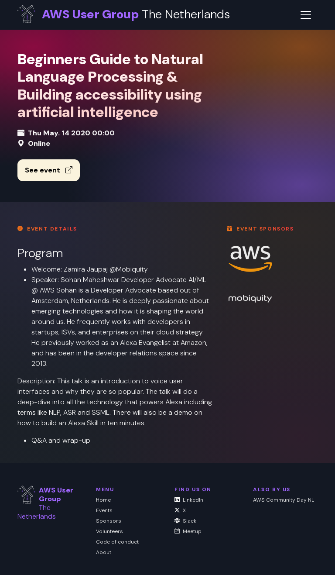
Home (103, 499)
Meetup (188, 531)
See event (48, 170)
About (103, 552)
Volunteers (109, 531)
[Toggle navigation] (306, 15)
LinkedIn (188, 499)
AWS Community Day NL (283, 499)
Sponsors (108, 520)
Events (104, 510)
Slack (185, 520)
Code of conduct (117, 541)
